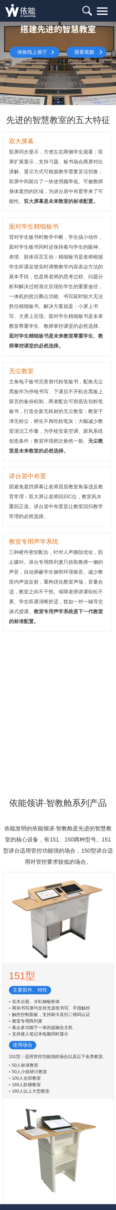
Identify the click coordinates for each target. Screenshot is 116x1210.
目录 (101, 11)
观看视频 (84, 52)
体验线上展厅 (32, 52)
